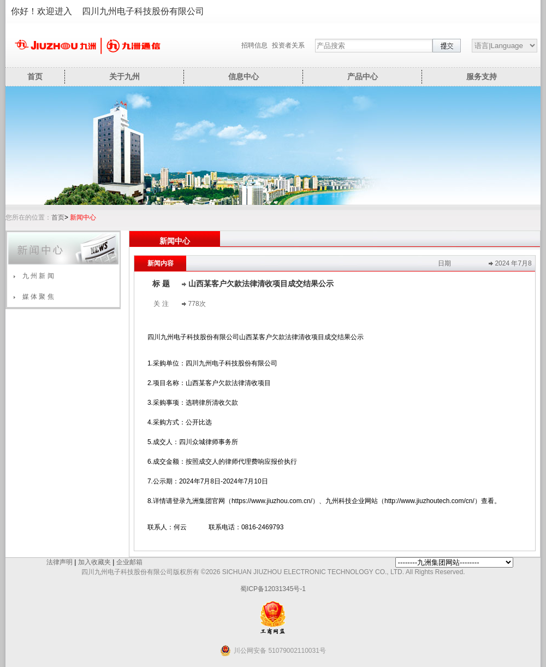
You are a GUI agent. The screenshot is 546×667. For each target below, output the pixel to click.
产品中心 (362, 76)
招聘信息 (254, 45)
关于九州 (124, 76)
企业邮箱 (129, 562)
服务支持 (481, 76)
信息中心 (243, 76)
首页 (35, 76)
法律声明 (59, 562)
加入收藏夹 (94, 562)
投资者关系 (288, 45)
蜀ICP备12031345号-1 (273, 589)
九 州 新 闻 (38, 276)
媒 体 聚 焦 (38, 296)
